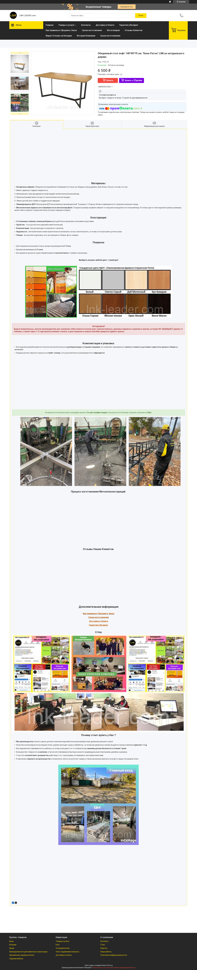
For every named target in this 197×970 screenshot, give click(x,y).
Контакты (86, 25)
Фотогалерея (113, 30)
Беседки (12, 945)
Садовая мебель (16, 959)
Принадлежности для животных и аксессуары (28, 952)
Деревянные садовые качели (21, 955)
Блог (58, 945)
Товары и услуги (66, 25)
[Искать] (140, 15)
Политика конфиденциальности (113, 955)
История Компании (86, 36)
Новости (103, 948)
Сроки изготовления (92, 30)
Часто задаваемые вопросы (67, 952)
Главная (49, 25)
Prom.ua (110, 965)
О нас (102, 945)
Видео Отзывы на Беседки (59, 36)
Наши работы (105, 952)
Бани (11, 941)
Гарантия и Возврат (128, 25)
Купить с (133, 80)
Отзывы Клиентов (133, 30)
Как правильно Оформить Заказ (61, 30)
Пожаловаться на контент (102, 967)
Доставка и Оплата (105, 25)
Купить (109, 80)
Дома (11, 948)
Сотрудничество (63, 948)
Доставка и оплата (64, 955)
